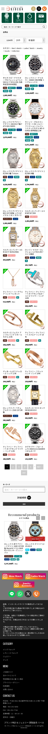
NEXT (39, 466)
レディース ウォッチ (10, 653)
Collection (15, 51)
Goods (7, 51)
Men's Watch (17, 48)
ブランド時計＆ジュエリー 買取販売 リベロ (24, 722)
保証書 (6, 91)
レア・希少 (34, 86)
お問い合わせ (8, 689)
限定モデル (12, 88)
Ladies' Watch (29, 48)
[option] (14, 552)
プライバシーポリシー (11, 682)
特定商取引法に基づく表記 (13, 679)
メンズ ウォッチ (9, 649)
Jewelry (39, 48)
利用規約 (6, 686)
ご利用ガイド (8, 672)
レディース (34, 217)
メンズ (19, 88)
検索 (24, 504)
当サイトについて (9, 675)
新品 (27, 558)
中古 (5, 88)
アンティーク (7, 219)
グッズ (5, 660)
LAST (24, 472)
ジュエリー (7, 656)
